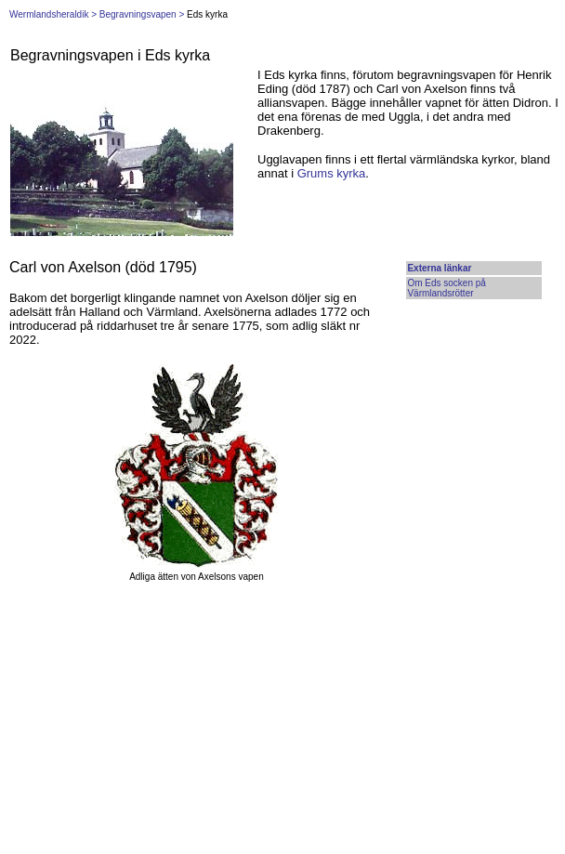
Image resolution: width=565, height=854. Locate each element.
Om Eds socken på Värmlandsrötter (446, 288)
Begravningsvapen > (141, 14)
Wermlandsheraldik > (53, 14)
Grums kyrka (331, 173)
